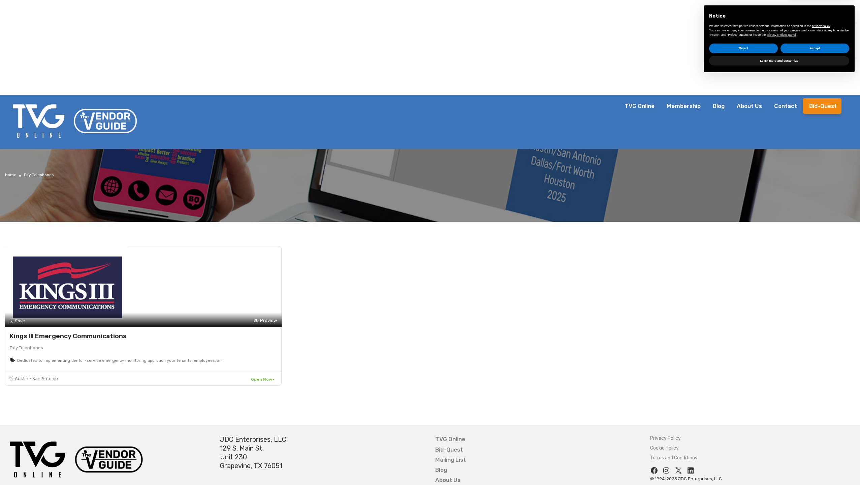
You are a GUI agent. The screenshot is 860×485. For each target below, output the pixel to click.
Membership (684, 106)
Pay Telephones (26, 347)
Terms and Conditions (673, 458)
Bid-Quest (823, 106)
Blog (719, 106)
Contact (785, 106)
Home (10, 174)
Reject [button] (743, 455)
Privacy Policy (665, 438)
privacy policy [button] (821, 433)
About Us (749, 106)
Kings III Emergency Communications (68, 336)
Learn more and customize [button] (779, 467)
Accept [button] (815, 455)
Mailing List (450, 459)
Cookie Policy (664, 448)
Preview (265, 321)
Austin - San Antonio (36, 378)
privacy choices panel (781, 441)
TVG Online (640, 106)
